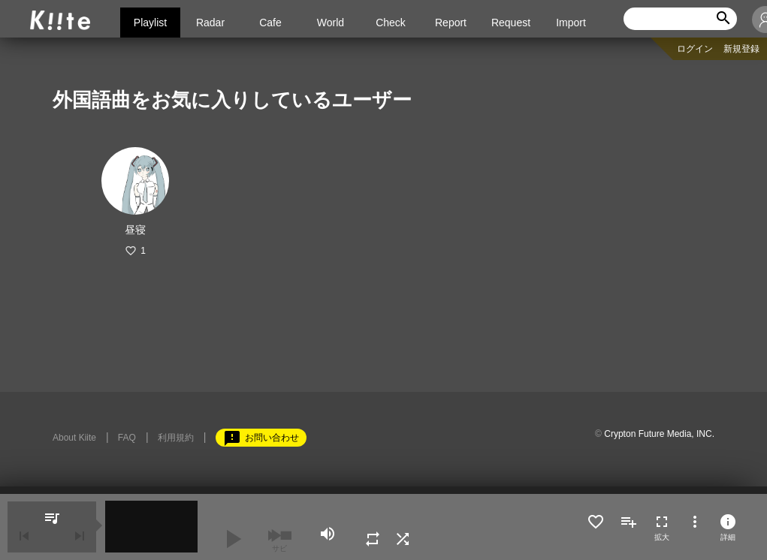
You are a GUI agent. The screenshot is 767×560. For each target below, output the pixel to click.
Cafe (270, 23)
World (330, 23)
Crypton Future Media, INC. (659, 434)
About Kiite (74, 437)
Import (571, 23)
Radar (210, 23)
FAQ (127, 437)
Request (510, 23)
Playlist (150, 23)
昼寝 (135, 230)
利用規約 (176, 437)
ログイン (695, 49)
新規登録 (741, 49)
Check (391, 23)
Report (451, 23)
